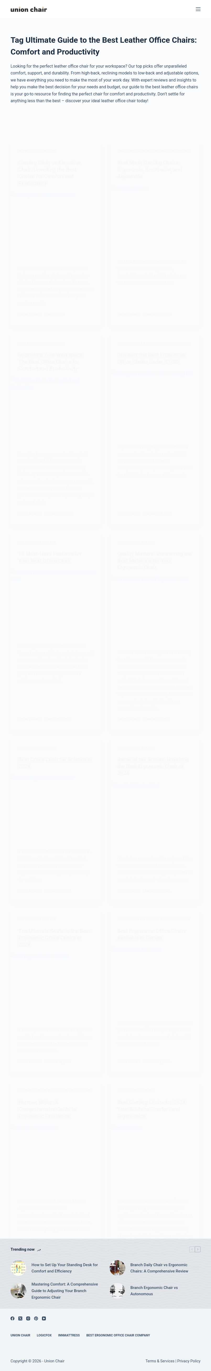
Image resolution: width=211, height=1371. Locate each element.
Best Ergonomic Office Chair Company (118, 1335)
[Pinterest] (36, 1318)
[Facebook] (12, 1318)
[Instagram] (28, 1318)
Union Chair (20, 1335)
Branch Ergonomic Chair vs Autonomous (154, 1291)
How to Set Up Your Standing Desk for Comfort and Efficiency (64, 1268)
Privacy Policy (188, 1361)
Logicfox (44, 1335)
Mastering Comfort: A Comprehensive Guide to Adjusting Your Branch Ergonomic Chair (64, 1291)
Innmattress (69, 1335)
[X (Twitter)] (20, 1318)
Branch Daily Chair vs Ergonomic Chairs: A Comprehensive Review (159, 1268)
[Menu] (198, 9)
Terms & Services (160, 1361)
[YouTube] (44, 1318)
